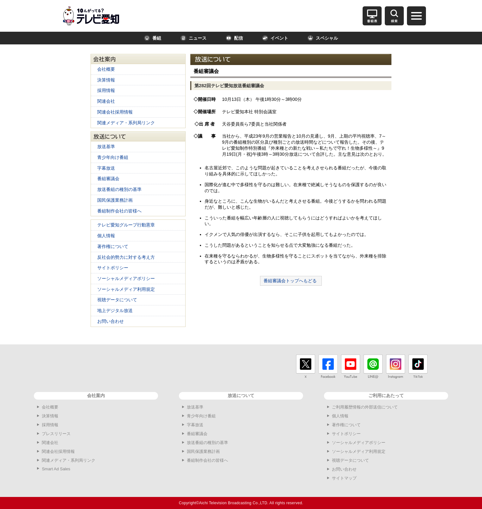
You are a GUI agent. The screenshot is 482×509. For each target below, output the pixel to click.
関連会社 (106, 101)
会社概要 (106, 69)
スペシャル (323, 38)
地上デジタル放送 (115, 310)
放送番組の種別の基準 (119, 189)
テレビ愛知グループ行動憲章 (126, 224)
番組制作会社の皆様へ (119, 210)
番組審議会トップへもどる (290, 280)
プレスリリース (56, 433)
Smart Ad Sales (56, 469)
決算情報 (106, 79)
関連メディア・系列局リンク (126, 122)
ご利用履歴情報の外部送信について (365, 407)
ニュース (193, 38)
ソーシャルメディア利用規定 (126, 289)
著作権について (112, 246)
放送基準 (106, 146)
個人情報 (106, 235)
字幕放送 (106, 168)
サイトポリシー (112, 267)
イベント (275, 38)
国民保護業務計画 (115, 200)
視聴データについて (117, 299)
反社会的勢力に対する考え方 (126, 257)
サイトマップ (344, 478)
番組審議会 (108, 178)
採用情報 (106, 90)
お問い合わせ (110, 321)
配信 (234, 38)
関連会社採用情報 (115, 111)
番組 (152, 38)
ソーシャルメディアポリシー (126, 278)
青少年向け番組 (112, 157)
